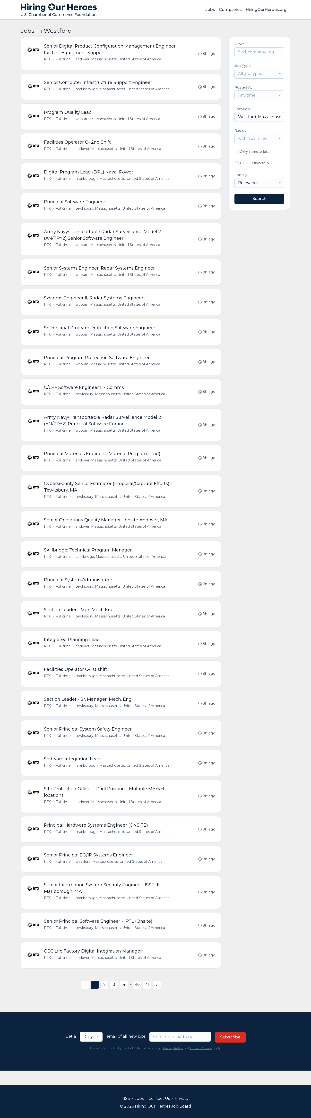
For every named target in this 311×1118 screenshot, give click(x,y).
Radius (240, 130)
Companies (230, 9)
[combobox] (259, 74)
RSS (126, 1098)
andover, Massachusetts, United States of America (118, 59)
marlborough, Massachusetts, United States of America (123, 90)
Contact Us (159, 1098)
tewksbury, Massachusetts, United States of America (120, 211)
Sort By (240, 175)
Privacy (182, 1098)
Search (259, 198)
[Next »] (157, 999)
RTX (47, 59)
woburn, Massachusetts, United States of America (118, 120)
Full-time (63, 59)
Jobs (210, 9)
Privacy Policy (173, 1062)
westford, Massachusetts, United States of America (119, 874)
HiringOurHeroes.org (266, 9)
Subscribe (230, 1051)
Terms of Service (201, 1062)
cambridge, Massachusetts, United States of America (121, 564)
